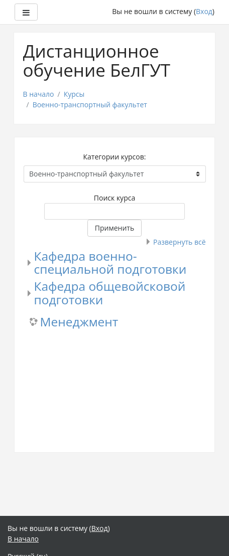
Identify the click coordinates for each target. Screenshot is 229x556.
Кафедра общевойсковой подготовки (110, 293)
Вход (204, 11)
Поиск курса (114, 198)
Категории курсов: (114, 156)
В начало (38, 94)
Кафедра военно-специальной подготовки (110, 263)
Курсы (74, 94)
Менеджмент (79, 322)
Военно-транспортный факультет (90, 104)
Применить (114, 228)
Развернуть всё (179, 242)
